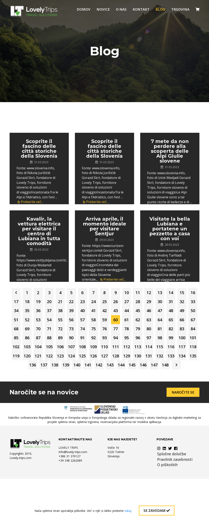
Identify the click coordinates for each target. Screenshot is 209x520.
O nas (121, 9)
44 (90, 324)
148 (132, 405)
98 (118, 364)
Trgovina (180, 9)
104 (21, 375)
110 (104, 375)
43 (76, 324)
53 (35, 334)
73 (132, 344)
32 (104, 313)
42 (63, 324)
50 (174, 324)
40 (35, 324)
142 (188, 395)
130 (21, 395)
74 (146, 344)
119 (49, 385)
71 (104, 344)
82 (76, 354)
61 (146, 334)
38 (188, 313)
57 (90, 334)
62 (160, 334)
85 (118, 354)
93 (49, 364)
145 (90, 405)
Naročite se (183, 433)
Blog (160, 9)
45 (104, 324)
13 (21, 303)
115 (174, 375)
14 (35, 303)
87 (146, 354)
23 (160, 303)
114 (160, 375)
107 (63, 375)
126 (146, 385)
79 (35, 354)
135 (90, 395)
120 (63, 385)
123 (104, 385)
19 (104, 303)
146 (104, 405)
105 (35, 375)
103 (188, 364)
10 (160, 293)
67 (49, 344)
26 (21, 313)
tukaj (128, 511)
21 (132, 303)
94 (63, 364)
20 (118, 303)
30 (76, 313)
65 (21, 344)
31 (90, 313)
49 (160, 324)
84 (104, 354)
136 (104, 395)
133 (63, 395)
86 (132, 354)
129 (188, 385)
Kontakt (141, 9)
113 (146, 375)
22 (146, 303)
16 (63, 303)
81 (63, 354)
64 (188, 334)
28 (49, 313)
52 (21, 334)
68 (63, 344)
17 (76, 303)
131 (35, 395)
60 (132, 334)
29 (63, 313)
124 (118, 385)
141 (174, 395)
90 (188, 354)
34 (132, 313)
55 (63, 334)
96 (90, 364)
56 (76, 334)
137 (118, 395)
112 (132, 375)
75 (160, 344)
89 (174, 354)
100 (146, 364)
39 (21, 324)
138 (132, 395)
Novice (103, 9)
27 (35, 313)
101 (160, 364)
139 (146, 395)
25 (188, 303)
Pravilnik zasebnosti (174, 500)
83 (90, 354)
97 (104, 364)
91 (21, 364)
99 (132, 364)
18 (90, 303)
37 (174, 313)
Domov (83, 9)
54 (49, 334)
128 (174, 385)
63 (174, 334)
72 (118, 344)
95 (76, 364)
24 (174, 303)
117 (21, 385)
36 (160, 313)
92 (35, 364)
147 (118, 405)
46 (118, 324)
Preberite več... (30, 202)
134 (76, 395)
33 (118, 313)
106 (49, 375)
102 (174, 364)
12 (188, 293)
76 (174, 344)
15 (49, 303)
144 (76, 405)
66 (35, 344)
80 (49, 354)
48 (146, 324)
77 (188, 344)
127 (160, 385)
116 (188, 375)
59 (118, 334)
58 (104, 334)
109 (90, 375)
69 (76, 344)
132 (49, 395)
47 (132, 324)
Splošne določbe (171, 495)
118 (35, 385)
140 (160, 395)
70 (90, 344)
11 (174, 293)
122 (90, 385)
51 (188, 324)
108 (76, 375)
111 (118, 375)
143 (63, 405)
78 (21, 354)
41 (49, 324)
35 (146, 313)
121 (76, 385)
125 (132, 385)
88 (160, 354)
